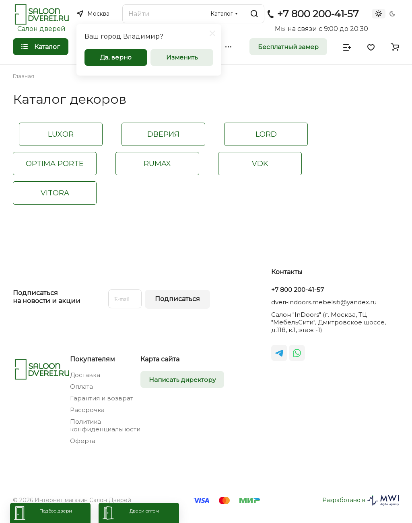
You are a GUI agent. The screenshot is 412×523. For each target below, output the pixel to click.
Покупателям (92, 359)
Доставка (85, 375)
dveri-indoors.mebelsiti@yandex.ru (324, 302)
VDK (260, 163)
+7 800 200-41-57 (318, 13)
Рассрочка (87, 410)
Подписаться (177, 299)
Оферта (82, 441)
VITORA (55, 193)
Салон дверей (41, 29)
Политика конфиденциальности (105, 425)
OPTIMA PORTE (55, 163)
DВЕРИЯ (163, 134)
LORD (266, 134)
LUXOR (61, 134)
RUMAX (157, 163)
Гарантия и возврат (101, 398)
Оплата (81, 386)
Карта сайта (159, 359)
